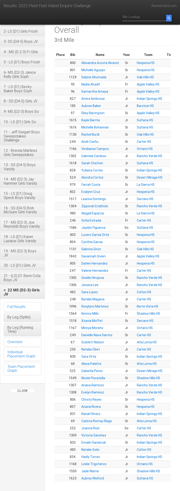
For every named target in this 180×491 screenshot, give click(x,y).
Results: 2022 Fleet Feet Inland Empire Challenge (47, 5)
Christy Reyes (91, 399)
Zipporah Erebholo (94, 206)
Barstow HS (145, 106)
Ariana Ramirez (92, 385)
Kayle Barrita (90, 120)
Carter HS (144, 142)
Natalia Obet (90, 349)
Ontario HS (145, 149)
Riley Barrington (92, 113)
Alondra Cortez (92, 177)
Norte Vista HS (147, 306)
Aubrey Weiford (92, 478)
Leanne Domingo (93, 199)
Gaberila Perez (92, 371)
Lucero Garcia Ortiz (95, 235)
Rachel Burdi (90, 134)
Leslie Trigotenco (94, 464)
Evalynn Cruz (90, 192)
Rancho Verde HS (149, 156)
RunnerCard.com (164, 6)
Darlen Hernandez (94, 263)
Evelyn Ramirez (92, 392)
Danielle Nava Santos (96, 335)
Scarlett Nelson (92, 342)
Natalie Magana (92, 299)
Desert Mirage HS (149, 177)
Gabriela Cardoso (93, 156)
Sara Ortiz (88, 356)
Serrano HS (145, 199)
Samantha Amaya (94, 91)
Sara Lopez (89, 292)
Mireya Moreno (92, 328)
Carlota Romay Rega (96, 421)
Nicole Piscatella (93, 378)
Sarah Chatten (92, 163)
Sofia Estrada (91, 220)
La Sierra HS (146, 185)
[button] (22, 31)
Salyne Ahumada (93, 77)
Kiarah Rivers (90, 414)
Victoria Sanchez (93, 435)
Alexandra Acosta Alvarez (100, 63)
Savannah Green (93, 256)
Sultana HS (145, 120)
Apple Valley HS (148, 84)
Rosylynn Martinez (95, 306)
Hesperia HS (146, 63)
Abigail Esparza (92, 213)
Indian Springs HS (149, 99)
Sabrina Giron (91, 249)
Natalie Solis (90, 450)
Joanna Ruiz (90, 428)
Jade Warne (90, 471)
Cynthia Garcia (92, 242)
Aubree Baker (91, 106)
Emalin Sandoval (93, 442)
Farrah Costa (90, 185)
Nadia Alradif (90, 84)
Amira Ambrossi (93, 99)
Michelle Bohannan (95, 127)
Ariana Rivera (91, 407)
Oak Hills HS (145, 77)
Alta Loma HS (147, 342)
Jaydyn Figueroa (93, 228)
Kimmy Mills (90, 313)
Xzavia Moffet (92, 321)
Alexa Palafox (91, 364)
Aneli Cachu (89, 142)
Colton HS (144, 292)
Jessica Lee (89, 285)
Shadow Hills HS (148, 313)
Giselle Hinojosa (92, 278)
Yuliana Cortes (92, 170)
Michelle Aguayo (93, 70)
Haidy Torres (90, 457)
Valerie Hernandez (94, 270)
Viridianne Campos (95, 149)
